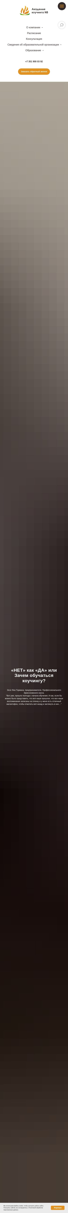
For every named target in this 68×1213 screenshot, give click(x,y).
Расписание (34, 33)
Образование (33, 50)
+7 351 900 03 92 (34, 61)
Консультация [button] (34, 39)
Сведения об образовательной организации (34, 44)
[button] (34, 71)
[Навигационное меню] (62, 6)
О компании (33, 27)
